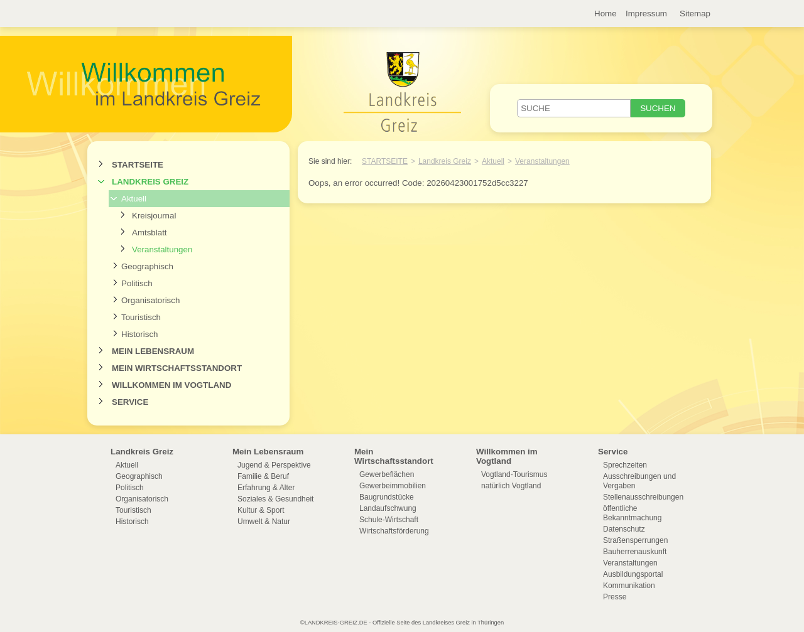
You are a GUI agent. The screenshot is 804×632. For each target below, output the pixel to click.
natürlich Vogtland (511, 485)
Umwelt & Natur (263, 521)
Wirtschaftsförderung (394, 531)
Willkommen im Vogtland (171, 385)
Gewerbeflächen (386, 474)
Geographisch (147, 266)
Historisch (139, 334)
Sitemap (695, 13)
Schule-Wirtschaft (388, 519)
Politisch (137, 283)
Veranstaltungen (162, 249)
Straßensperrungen (635, 540)
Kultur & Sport (261, 510)
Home (605, 13)
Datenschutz (624, 529)
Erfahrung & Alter (266, 487)
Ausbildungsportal (633, 574)
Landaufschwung (387, 508)
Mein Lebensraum (153, 351)
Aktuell (133, 198)
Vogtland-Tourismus (514, 474)
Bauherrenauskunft (634, 551)
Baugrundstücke (386, 497)
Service (130, 402)
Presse (614, 596)
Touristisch (141, 317)
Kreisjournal (154, 215)
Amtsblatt (149, 232)
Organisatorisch (150, 300)
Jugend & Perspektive (274, 465)
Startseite (137, 164)
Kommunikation (629, 585)
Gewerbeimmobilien (392, 485)
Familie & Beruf (263, 476)
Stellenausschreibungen (643, 497)
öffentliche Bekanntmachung (632, 513)
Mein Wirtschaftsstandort (177, 368)
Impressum (646, 13)
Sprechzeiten (625, 465)
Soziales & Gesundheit (275, 499)
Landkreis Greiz (150, 181)
